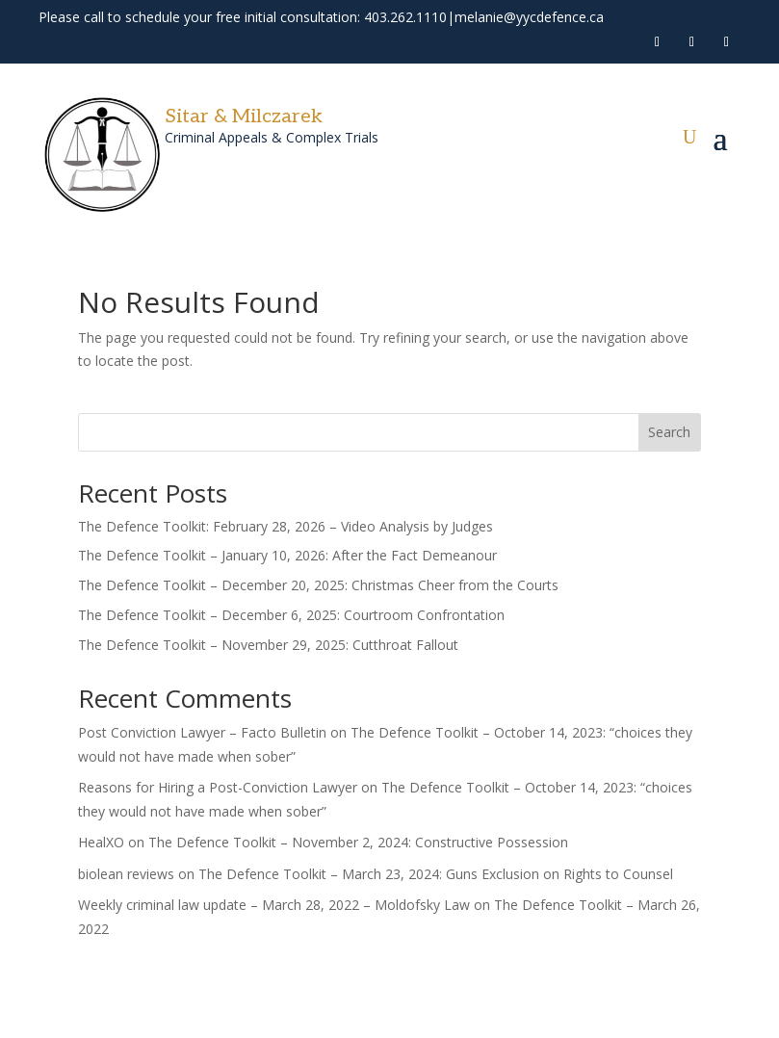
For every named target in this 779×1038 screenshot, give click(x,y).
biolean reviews (126, 874)
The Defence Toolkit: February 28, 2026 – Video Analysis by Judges (285, 526)
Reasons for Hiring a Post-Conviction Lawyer (217, 787)
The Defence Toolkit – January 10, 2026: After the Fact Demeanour (287, 555)
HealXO (101, 842)
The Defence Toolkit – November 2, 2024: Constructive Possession (358, 842)
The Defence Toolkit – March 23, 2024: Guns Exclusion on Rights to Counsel (435, 874)
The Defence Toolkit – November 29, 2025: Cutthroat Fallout (268, 645)
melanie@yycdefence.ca (529, 17)
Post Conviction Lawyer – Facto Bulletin (202, 732)
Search (669, 432)
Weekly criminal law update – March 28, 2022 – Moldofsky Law (274, 904)
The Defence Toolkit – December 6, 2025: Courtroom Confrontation (291, 615)
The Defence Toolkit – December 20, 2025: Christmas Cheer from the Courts (318, 585)
